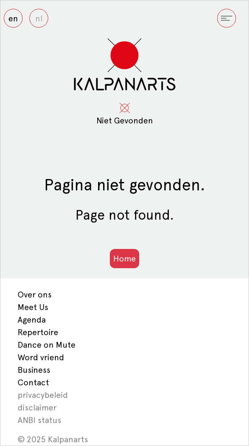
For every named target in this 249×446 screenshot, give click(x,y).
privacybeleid (43, 395)
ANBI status (39, 420)
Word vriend (41, 357)
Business (34, 370)
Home (124, 259)
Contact (33, 382)
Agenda (32, 320)
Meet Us (33, 307)
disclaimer (37, 407)
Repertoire (38, 332)
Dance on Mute (46, 345)
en (13, 18)
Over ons (35, 295)
